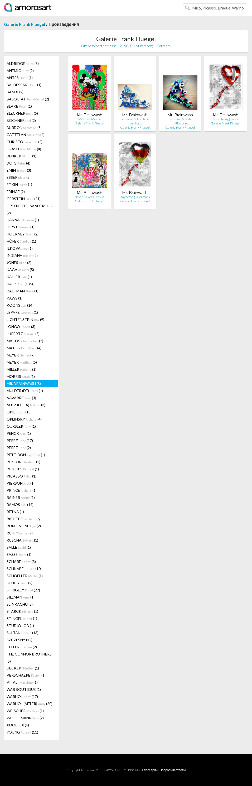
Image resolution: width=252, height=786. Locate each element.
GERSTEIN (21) (24, 198)
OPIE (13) (19, 412)
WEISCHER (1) (25, 710)
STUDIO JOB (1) (20, 625)
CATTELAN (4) (26, 134)
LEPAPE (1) (22, 312)
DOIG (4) (18, 163)
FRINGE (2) (16, 191)
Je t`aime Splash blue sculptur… (135, 121)
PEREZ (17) (20, 440)
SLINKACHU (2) (20, 604)
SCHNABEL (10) (24, 568)
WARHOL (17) (22, 696)
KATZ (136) (20, 284)
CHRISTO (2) (24, 141)
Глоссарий (150, 770)
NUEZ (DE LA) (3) (26, 405)
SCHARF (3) (21, 561)
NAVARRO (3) (21, 398)
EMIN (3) (19, 170)
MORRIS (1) (21, 376)
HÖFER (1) (21, 241)
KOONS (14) (20, 305)
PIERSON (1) (21, 483)
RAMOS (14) (20, 504)
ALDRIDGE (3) (23, 63)
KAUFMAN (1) (22, 291)
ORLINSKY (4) (24, 419)
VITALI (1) (22, 682)
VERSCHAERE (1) (26, 675)
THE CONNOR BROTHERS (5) (29, 657)
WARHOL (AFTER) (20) (29, 703)
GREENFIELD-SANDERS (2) (30, 209)
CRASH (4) (24, 149)
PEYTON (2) (23, 462)
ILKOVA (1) (20, 248)
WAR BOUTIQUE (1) (24, 689)
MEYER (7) (21, 355)
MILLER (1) (21, 369)
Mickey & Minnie (89, 119)
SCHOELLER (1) (25, 575)
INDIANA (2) (22, 255)
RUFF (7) (20, 533)
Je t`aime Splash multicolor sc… (180, 121)
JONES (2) (19, 262)
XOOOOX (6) (18, 725)
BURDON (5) (24, 127)
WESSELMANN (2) (25, 718)
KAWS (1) (14, 298)
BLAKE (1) (19, 106)
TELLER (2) (22, 647)
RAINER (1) (21, 497)
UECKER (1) (23, 668)
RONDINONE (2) (24, 526)
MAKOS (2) (25, 341)
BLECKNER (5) (22, 113)
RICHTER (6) (24, 519)
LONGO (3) (21, 326)
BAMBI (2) (15, 92)
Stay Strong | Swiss (225, 119)
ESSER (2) (19, 177)
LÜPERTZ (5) (23, 333)
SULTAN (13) (22, 632)
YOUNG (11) (22, 732)
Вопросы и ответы (173, 770)
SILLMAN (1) (21, 597)
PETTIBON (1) (26, 454)
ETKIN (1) (19, 184)
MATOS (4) (24, 348)
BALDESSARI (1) (24, 85)
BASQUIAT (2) (28, 99)
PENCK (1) (19, 433)
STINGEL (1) (22, 618)
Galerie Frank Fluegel (24, 24)
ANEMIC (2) (20, 70)
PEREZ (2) (19, 447)
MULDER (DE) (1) (25, 390)
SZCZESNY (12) (19, 640)
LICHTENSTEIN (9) (25, 319)
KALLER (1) (19, 276)
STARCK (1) (22, 611)
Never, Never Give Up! (90, 197)
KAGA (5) (20, 269)
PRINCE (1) (22, 490)
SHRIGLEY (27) (23, 590)
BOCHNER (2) (21, 120)
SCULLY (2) (19, 583)
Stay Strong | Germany (135, 197)
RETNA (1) (15, 511)
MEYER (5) (22, 362)
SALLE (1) (19, 547)
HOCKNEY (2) (22, 234)
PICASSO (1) (21, 476)
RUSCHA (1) (22, 540)
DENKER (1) (21, 156)
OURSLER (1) (21, 426)
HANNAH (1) (23, 220)
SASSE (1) (19, 554)
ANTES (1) (20, 77)
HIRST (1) (21, 227)
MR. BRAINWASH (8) (24, 383)
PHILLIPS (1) (23, 469)
